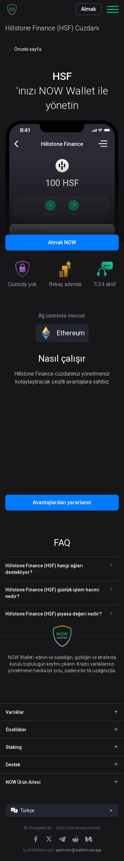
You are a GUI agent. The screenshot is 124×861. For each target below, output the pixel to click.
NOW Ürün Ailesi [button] (23, 782)
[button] (12, 9)
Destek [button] (13, 764)
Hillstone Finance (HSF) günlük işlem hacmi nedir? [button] (52, 593)
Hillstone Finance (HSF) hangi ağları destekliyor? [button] (44, 569)
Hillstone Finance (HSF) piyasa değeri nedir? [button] (53, 613)
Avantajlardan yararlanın (62, 502)
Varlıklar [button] (15, 712)
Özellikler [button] (16, 729)
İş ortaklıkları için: (62, 850)
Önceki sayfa (27, 49)
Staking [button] (14, 747)
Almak (88, 9)
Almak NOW (62, 242)
